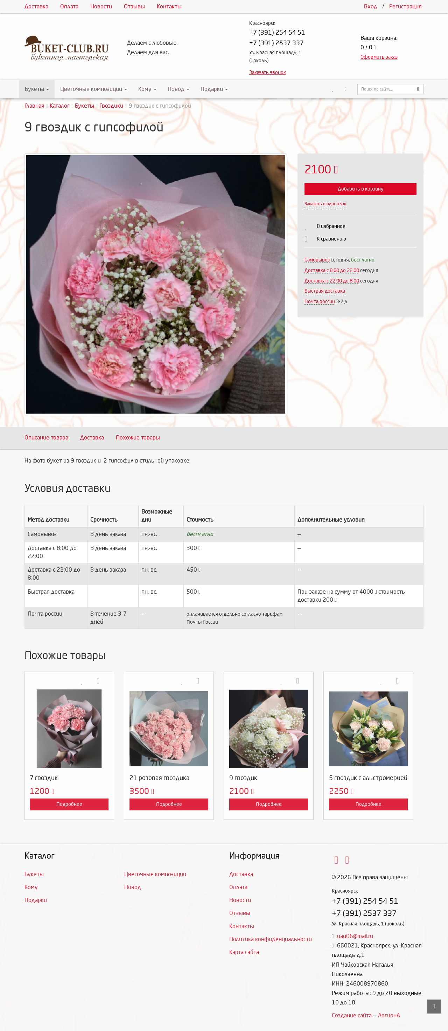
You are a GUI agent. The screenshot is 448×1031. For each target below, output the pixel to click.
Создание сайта (352, 1015)
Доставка (36, 6)
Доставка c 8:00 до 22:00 (331, 270)
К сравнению (331, 239)
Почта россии (319, 301)
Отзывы (134, 6)
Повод (178, 89)
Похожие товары (138, 438)
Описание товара (46, 438)
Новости (101, 6)
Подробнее (69, 804)
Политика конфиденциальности (270, 939)
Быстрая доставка (324, 291)
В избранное (331, 226)
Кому (147, 89)
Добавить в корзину (360, 189)
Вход (370, 6)
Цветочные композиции (93, 89)
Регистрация (405, 6)
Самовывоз (317, 260)
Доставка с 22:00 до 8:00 (331, 281)
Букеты (37, 89)
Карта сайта (244, 952)
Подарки (214, 89)
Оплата (69, 6)
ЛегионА (389, 1015)
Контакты (169, 6)
